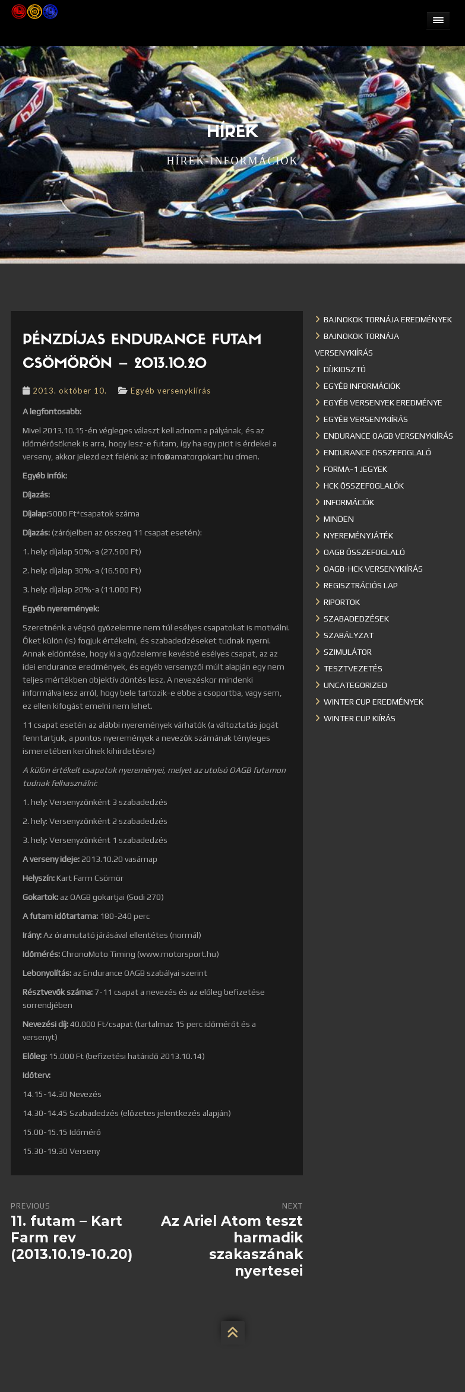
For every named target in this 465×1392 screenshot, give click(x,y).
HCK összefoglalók (364, 485)
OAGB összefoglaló (364, 552)
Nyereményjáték (358, 535)
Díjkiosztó (345, 369)
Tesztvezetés (353, 668)
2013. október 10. (70, 390)
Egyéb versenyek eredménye (383, 402)
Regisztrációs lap (361, 585)
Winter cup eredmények (373, 701)
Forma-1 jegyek (355, 469)
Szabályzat (349, 635)
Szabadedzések (356, 618)
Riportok (342, 602)
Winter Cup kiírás (360, 718)
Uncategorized (355, 685)
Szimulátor (348, 652)
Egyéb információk (362, 386)
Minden (339, 519)
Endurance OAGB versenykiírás (388, 435)
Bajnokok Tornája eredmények (388, 319)
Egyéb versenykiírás (171, 390)
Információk (349, 502)
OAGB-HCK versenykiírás (373, 568)
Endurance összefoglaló (377, 452)
